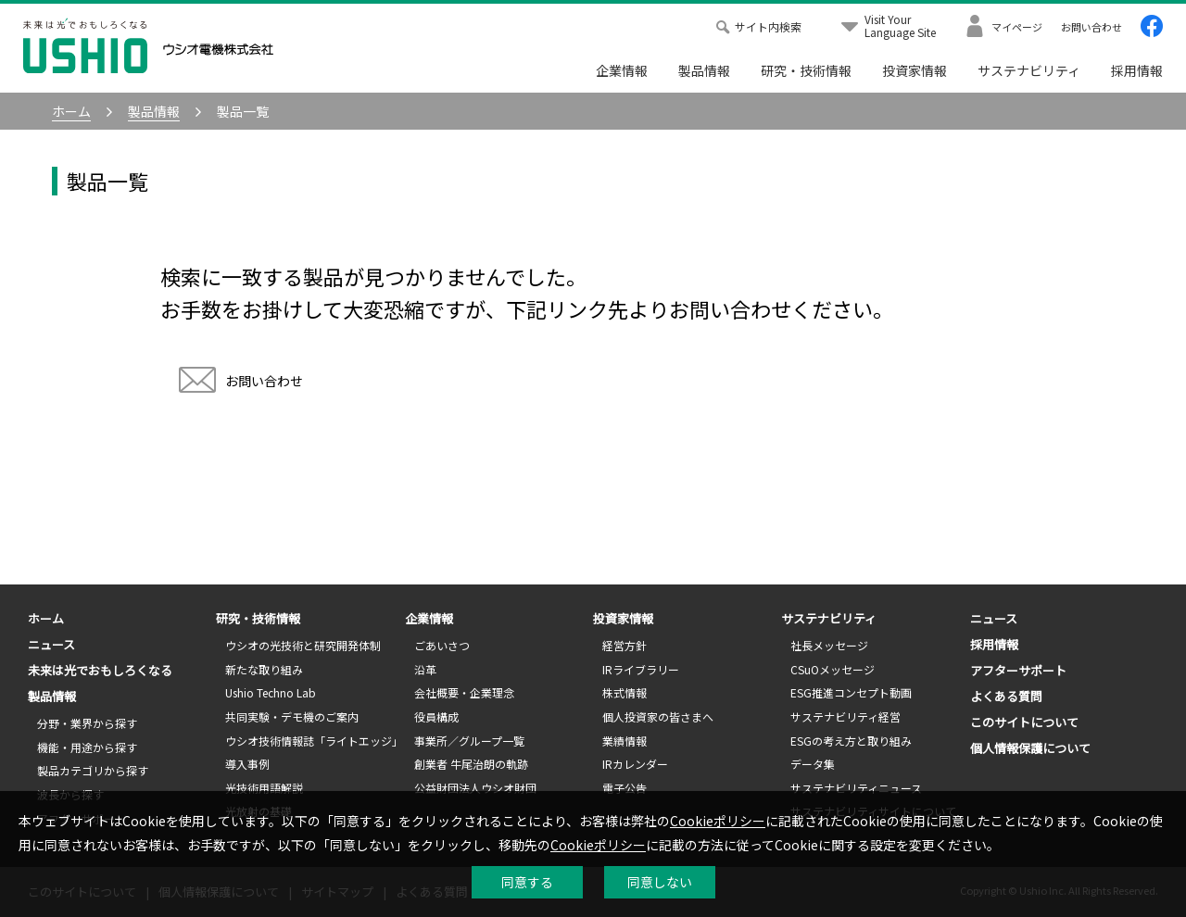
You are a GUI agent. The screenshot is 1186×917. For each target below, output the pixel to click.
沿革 (425, 669)
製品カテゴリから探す (92, 770)
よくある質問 (1006, 696)
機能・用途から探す (87, 747)
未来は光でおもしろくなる (100, 670)
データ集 (812, 764)
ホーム (46, 618)
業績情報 (624, 740)
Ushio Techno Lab (270, 692)
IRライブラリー (640, 669)
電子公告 (624, 788)
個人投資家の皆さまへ (657, 716)
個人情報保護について (1030, 748)
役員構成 (436, 716)
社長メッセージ (829, 645)
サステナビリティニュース (856, 788)
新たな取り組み (264, 669)
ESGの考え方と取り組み (851, 740)
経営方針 (624, 645)
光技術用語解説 (264, 788)
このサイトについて (1024, 722)
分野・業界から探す (87, 723)
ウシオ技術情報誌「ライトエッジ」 (314, 740)
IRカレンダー (635, 764)
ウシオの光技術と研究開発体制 (303, 645)
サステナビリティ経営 (845, 716)
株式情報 (624, 692)
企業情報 (622, 70)
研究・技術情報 (806, 70)
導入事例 (247, 764)
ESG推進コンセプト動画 (851, 692)
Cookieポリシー (717, 820)
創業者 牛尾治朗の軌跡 (471, 764)
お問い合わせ (241, 382)
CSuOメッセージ (832, 669)
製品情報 (704, 70)
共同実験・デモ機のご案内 (292, 716)
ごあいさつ (442, 645)
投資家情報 (914, 70)
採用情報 (1137, 70)
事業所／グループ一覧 (469, 740)
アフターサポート (1018, 670)
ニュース (51, 644)
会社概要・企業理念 (464, 692)
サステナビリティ (1029, 70)
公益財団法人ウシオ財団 (475, 788)
